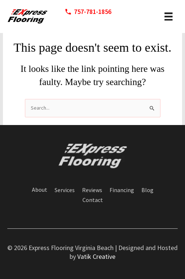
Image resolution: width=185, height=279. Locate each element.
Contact (92, 200)
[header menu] (168, 16)
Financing (122, 190)
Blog (147, 190)
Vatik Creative (96, 256)
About (39, 190)
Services (65, 190)
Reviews (92, 190)
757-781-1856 (92, 11)
